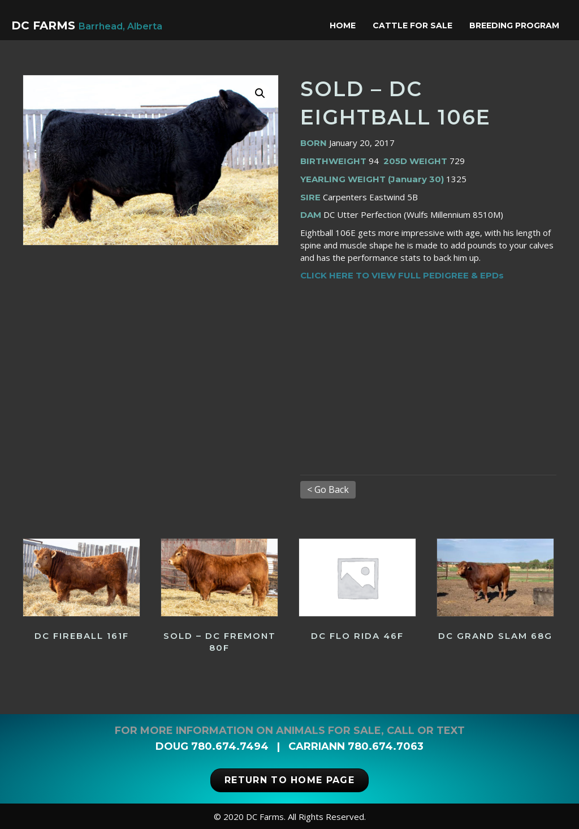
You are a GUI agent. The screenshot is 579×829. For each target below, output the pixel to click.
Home (345, 25)
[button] (260, 93)
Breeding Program (517, 25)
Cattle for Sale (415, 25)
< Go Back (328, 489)
